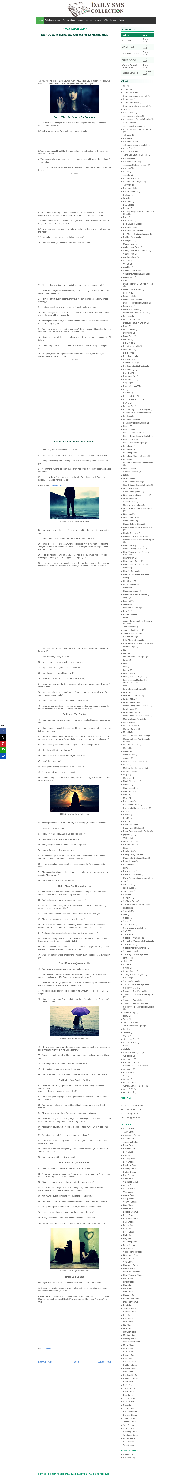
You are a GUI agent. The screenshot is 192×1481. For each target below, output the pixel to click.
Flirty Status (128, 1238)
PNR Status (128, 1358)
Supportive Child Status (133, 991)
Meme (126, 748)
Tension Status (129, 1422)
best (125, 198)
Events (113, 20)
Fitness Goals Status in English (136, 436)
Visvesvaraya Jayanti (132, 1052)
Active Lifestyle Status (132, 126)
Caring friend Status (131, 247)
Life (124, 650)
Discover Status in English (134, 323)
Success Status (130, 981)
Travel (126, 1019)
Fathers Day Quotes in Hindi (135, 413)
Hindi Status (128, 584)
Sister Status (128, 1402)
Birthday (126, 208)
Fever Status (128, 1232)
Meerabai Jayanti (130, 745)
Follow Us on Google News (132, 1105)
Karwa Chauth (129, 637)
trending (126, 1029)
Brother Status (129, 1172)
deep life (127, 293)
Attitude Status (69, 20)
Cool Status (128, 1192)
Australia (127, 185)
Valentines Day (129, 1039)
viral (125, 1049)
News (121, 20)
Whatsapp (127, 1069)
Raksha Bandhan (130, 845)
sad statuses (128, 888)
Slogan (126, 918)
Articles (126, 168)
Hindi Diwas (128, 581)
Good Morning (129, 488)
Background (128, 188)
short (125, 915)
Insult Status (128, 1305)
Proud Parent (129, 825)
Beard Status (129, 1145)
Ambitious (127, 158)
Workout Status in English (134, 1086)
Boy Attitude (128, 227)
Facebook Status (130, 1218)
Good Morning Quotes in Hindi (136, 495)
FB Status (127, 1229)
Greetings (127, 514)
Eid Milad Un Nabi (131, 346)
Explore (126, 393)
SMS (106, 20)
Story (125, 965)
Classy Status (129, 1185)
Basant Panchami (130, 192)
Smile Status (128, 924)
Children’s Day (129, 257)
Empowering (128, 370)
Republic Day (129, 861)
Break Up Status (130, 1165)
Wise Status (128, 1442)
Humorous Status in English (135, 594)
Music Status (128, 1345)
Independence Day (131, 608)
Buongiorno (128, 241)
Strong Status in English (133, 974)
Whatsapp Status (52, 20)
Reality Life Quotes (131, 855)
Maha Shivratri (129, 726)
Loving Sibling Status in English (136, 706)
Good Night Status (131, 1255)
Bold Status (128, 221)
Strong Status (129, 971)
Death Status (129, 1209)
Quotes (89, 20)
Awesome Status (130, 1142)
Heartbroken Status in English (136, 564)
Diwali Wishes (129, 329)
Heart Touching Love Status (135, 549)
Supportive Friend (131, 1000)
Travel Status (129, 1022)
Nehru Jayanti (129, 788)
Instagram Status (130, 1302)
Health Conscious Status (134, 536)
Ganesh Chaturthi (130, 472)
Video (125, 1046)
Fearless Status (130, 419)
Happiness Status (130, 1265)
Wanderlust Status (131, 1062)
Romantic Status (130, 1378)
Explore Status (129, 396)
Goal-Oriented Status (132, 482)
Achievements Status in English (137, 119)
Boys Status (128, 1162)
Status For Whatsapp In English (137, 941)
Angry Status (128, 1132)
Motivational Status (131, 1342)
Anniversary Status (131, 1135)
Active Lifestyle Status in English (137, 129)
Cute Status (128, 1205)
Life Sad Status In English (134, 657)
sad (124, 881)
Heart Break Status (131, 1272)
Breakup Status (130, 1169)
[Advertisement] (74, 60)
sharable (127, 908)
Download (127, 333)
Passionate (128, 801)
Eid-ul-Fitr (127, 353)
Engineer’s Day (130, 379)
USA (125, 1036)
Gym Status (128, 1262)
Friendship (127, 446)
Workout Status (130, 1082)
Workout (126, 1079)
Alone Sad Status (130, 152)
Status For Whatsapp (132, 938)
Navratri (126, 785)
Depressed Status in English (135, 303)
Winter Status (129, 1438)
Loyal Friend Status (131, 712)
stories (126, 961)
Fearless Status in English (134, 423)
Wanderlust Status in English (135, 1066)
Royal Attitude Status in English (136, 878)
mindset (126, 758)
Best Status (128, 1152)
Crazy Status (128, 1199)
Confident (127, 267)
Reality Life (128, 851)
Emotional (127, 359)
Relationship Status (131, 1375)
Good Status (128, 1258)
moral (125, 765)
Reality (126, 848)
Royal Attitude (129, 871)
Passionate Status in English (135, 808)
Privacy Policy (129, 1458)
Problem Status (130, 1365)
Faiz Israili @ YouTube (130, 1118)
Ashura (126, 172)
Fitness (126, 426)
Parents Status (129, 1355)
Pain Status (128, 1352)
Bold (125, 217)
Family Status (129, 1225)
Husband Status (130, 1295)
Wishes (126, 1072)
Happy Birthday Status (133, 524)
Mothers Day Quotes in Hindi (135, 768)
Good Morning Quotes (132, 492)
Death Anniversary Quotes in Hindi (138, 284)
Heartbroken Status (131, 561)
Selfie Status (128, 1385)
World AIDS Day (130, 1089)
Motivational (128, 771)
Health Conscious (130, 533)
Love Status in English (133, 696)
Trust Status (128, 1425)
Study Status (128, 1408)
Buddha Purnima (130, 237)
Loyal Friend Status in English (136, 716)
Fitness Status (129, 439)
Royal (125, 868)
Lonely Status (129, 673)
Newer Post (45, 1361)
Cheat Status (129, 1179)
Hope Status (128, 1285)
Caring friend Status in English (136, 251)
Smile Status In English (133, 928)
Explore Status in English (134, 399)
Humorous (127, 588)
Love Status (128, 692)
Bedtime (126, 195)
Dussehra (127, 339)
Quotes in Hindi (130, 841)
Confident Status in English (135, 274)
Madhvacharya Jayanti (133, 719)
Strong (126, 968)
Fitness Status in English (134, 443)
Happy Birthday (130, 521)
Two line (126, 1033)
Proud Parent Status (132, 828)
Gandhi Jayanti (129, 468)
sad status (127, 885)
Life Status (127, 1325)
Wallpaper (127, 1056)
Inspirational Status (131, 1298)
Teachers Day (129, 1012)
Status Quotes (129, 951)
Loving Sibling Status (132, 702)
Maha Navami (129, 722)
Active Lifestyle (129, 123)
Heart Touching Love (132, 545)
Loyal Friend (128, 709)
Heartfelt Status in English (134, 574)
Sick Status (128, 1395)
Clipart (126, 264)
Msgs (125, 775)
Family (126, 403)
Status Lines (128, 944)
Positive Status (129, 1362)
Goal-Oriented (129, 478)
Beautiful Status (130, 1149)
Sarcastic (127, 895)
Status (80, 20)
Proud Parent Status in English (136, 831)
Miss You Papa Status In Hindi (136, 761)
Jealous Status (129, 1308)
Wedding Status (130, 1432)
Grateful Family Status (133, 505)
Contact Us (128, 1454)
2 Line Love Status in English (135, 106)
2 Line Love (128, 99)
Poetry (126, 815)
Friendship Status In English (135, 456)
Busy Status (128, 1175)
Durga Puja (128, 336)
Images (126, 601)
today (125, 1016)
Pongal (126, 818)
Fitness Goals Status (132, 433)
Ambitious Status (130, 162)
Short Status (128, 1392)
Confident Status (130, 271)
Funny (126, 459)
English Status (129, 386)
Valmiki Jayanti (129, 1042)
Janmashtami (129, 627)
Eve (125, 389)
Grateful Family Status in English (137, 508)
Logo (125, 663)
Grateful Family (129, 502)
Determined (128, 306)
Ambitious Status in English (135, 165)
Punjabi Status (129, 1368)
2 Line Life (127, 89)
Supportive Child (130, 988)
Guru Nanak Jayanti (131, 517)
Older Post (104, 1361)
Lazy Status (128, 1322)
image (126, 598)
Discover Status (130, 320)
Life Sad (126, 653)
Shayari (98, 20)
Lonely (126, 670)
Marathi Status (129, 1332)
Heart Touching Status (132, 1275)
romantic (127, 865)
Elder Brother (129, 356)
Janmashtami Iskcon (132, 630)
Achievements (129, 113)
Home (40, 20)
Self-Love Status (130, 901)
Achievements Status (132, 116)
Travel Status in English (133, 1026)
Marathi (126, 732)
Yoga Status (128, 1445)
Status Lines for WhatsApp (134, 948)
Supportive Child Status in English (138, 994)
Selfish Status (129, 1388)
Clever (126, 260)
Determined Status (131, 309)
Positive (126, 821)
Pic (124, 811)
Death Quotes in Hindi (132, 290)
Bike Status (128, 1155)
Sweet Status (129, 1418)
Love (125, 686)
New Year (127, 791)
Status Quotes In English (134, 954)
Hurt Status (128, 1292)
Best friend (127, 202)
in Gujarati (127, 604)
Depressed (128, 296)
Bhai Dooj (127, 205)
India (125, 611)
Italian (125, 618)
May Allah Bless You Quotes (135, 736)
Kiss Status (128, 1318)
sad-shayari (128, 891)
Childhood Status (130, 1182)
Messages (127, 751)
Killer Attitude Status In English (136, 643)
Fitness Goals (129, 429)
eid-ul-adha (128, 350)
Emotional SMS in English (134, 366)
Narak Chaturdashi (131, 781)
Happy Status (129, 1268)
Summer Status (130, 1415)
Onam (126, 798)
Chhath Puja (128, 254)
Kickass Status (129, 1312)
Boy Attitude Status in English (136, 234)
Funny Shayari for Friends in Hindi (138, 463)
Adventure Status (130, 142)
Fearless (127, 416)
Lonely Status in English (133, 677)
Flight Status (128, 1235)
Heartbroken (128, 558)
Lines (125, 660)
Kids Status (128, 1315)
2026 (125, 109)
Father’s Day (128, 406)
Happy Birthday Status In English (137, 527)
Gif (124, 475)
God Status (128, 1248)
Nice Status (128, 1348)
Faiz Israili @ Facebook (131, 1109)
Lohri (125, 667)
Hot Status (127, 1288)
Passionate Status (131, 805)
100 (124, 86)
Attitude (126, 175)
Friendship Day (129, 449)
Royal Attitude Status (132, 875)
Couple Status (129, 1195)
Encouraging (128, 373)
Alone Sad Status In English (135, 155)
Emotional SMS (130, 363)
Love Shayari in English (133, 689)
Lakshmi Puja (129, 647)
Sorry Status (128, 1405)
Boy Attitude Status (131, 231)
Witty (125, 1076)
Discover (127, 316)
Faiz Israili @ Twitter (129, 1114)
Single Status (129, 1398)
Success (127, 978)
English (126, 383)
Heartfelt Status (130, 571)
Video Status (128, 1428)
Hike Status (128, 1279)
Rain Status (128, 1372)
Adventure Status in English (135, 145)
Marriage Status (130, 1335)
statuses (127, 958)
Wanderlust (128, 1059)
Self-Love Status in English (135, 904)
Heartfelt (127, 568)
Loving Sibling (129, 699)
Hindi (125, 578)
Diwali (125, 326)
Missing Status (129, 1338)
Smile (125, 921)
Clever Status (129, 1188)
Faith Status (128, 1222)
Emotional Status (130, 1212)
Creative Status (130, 1202)
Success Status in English (134, 984)
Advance (127, 135)
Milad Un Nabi (129, 755)
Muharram (127, 778)
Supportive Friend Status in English (138, 1007)
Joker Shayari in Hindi (132, 633)
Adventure (127, 138)
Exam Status (128, 1215)
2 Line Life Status (130, 93)
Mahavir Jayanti (130, 729)
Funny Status (129, 1245)
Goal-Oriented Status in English (137, 485)
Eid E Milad (128, 343)
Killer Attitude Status (132, 640)
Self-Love (127, 898)
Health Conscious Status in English (138, 540)
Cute (125, 281)
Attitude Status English (133, 182)
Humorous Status (130, 591)
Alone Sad (127, 148)
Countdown (128, 277)
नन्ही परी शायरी (128, 1092)
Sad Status (128, 1382)
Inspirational (128, 614)
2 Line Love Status (131, 103)
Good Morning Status (132, 1252)
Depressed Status (131, 300)
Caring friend (128, 244)
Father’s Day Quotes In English (136, 409)
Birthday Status (130, 1159)
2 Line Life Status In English (135, 96)
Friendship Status (130, 453)
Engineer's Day (129, 376)
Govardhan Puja (130, 498)
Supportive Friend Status (134, 1003)
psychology (128, 835)
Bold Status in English (132, 224)
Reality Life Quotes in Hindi (135, 858)
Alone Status (128, 1129)
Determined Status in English (135, 313)
